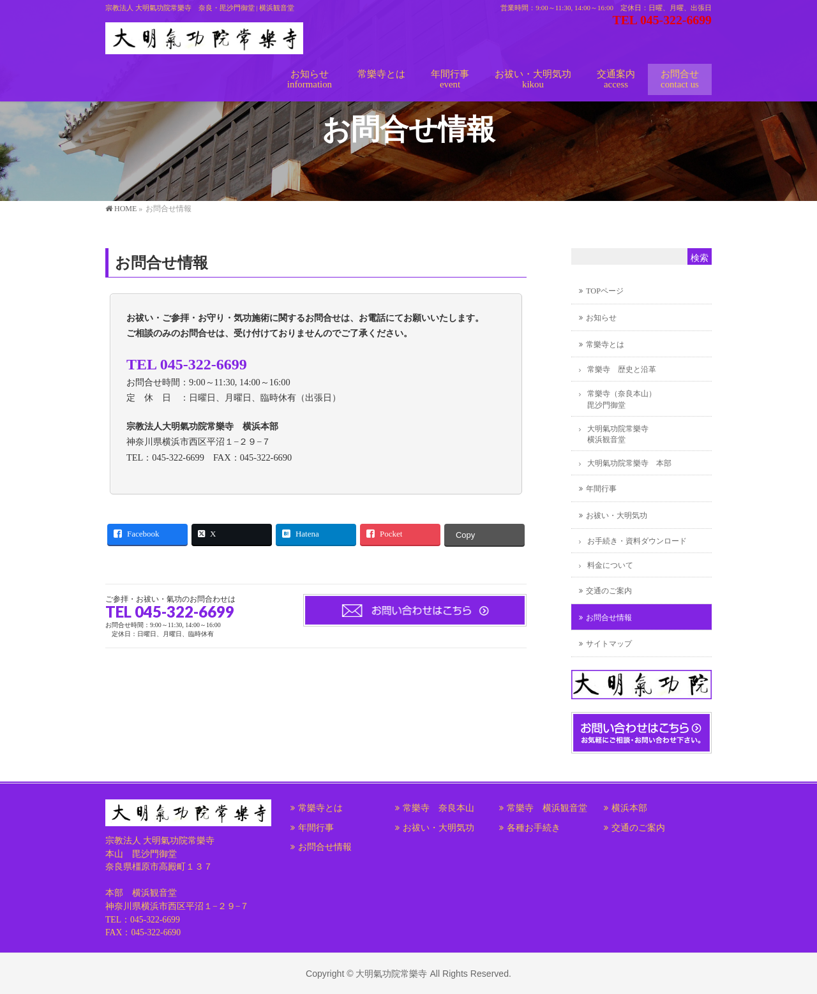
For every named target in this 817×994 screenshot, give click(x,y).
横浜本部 (629, 808)
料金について (610, 565)
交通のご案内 (609, 590)
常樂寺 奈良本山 (438, 808)
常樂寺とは (605, 344)
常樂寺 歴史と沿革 (621, 369)
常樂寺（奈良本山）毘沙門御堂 (621, 399)
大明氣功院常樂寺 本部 (629, 463)
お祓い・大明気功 (616, 515)
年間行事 (601, 488)
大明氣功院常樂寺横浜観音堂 (617, 434)
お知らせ (601, 317)
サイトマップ (609, 643)
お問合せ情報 (609, 617)
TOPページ (605, 290)
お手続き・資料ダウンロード (637, 541)
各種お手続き (533, 828)
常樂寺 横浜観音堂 (547, 808)
